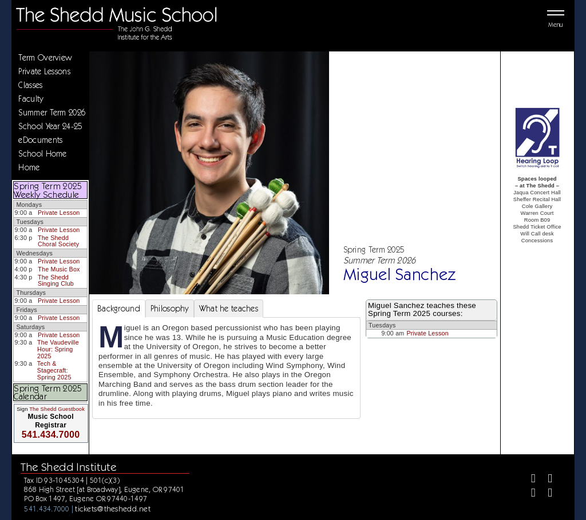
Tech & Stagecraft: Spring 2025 (54, 370)
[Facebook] (528, 480)
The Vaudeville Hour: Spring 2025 (58, 349)
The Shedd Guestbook (57, 409)
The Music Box (59, 269)
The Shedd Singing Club (56, 280)
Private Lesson (59, 212)
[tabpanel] (226, 368)
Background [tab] (118, 308)
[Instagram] (528, 494)
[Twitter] (545, 480)
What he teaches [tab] (228, 308)
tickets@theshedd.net (113, 508)
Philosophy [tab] (170, 308)
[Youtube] (545, 494)
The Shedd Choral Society (58, 241)
